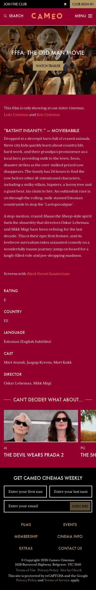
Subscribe (80, 506)
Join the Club (15, 4)
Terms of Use (26, 570)
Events (70, 524)
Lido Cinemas (16, 115)
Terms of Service (57, 580)
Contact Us (70, 548)
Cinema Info (70, 536)
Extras (26, 548)
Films (26, 524)
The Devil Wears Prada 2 (34, 454)
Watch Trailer (48, 65)
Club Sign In (82, 4)
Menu (83, 16)
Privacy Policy (48, 570)
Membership (26, 536)
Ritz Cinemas (48, 115)
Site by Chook (71, 570)
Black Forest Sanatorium (48, 274)
